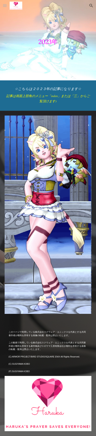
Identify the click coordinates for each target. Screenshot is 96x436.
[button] (5, 5)
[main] (48, 40)
